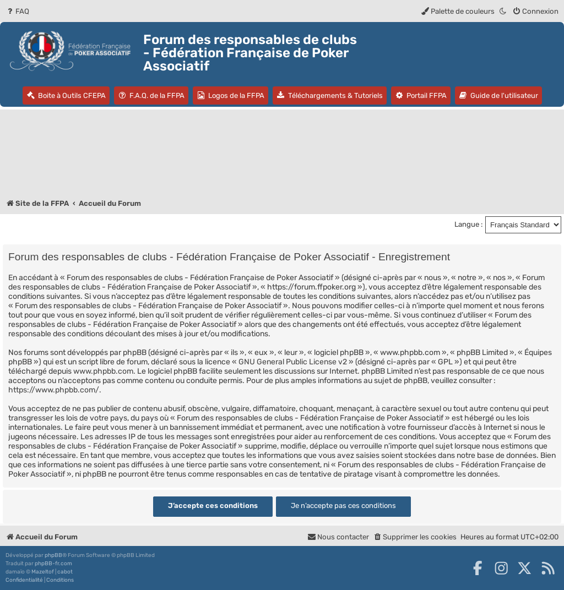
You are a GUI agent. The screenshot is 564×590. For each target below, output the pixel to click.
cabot (65, 572)
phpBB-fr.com (53, 563)
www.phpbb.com (103, 371)
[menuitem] (17, 11)
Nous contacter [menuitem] (338, 537)
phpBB (53, 555)
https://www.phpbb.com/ (53, 390)
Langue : (468, 224)
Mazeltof (42, 572)
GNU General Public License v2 (292, 362)
